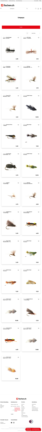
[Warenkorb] (40, 9)
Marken (22, 410)
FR (39, 0)
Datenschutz (34, 404)
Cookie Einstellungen (24, 416)
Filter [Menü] (21, 27)
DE (40, 0)
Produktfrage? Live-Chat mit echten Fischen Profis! (17, 409)
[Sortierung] (35, 33)
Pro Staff (22, 406)
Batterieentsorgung (35, 410)
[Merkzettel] (36, 9)
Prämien (22, 409)
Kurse (22, 411)
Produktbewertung (24, 415)
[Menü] (1, 8)
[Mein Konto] (38, 9)
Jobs (22, 414)
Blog (22, 405)
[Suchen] (27, 8)
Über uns (22, 404)
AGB (32, 405)
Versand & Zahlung (35, 409)
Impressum (33, 406)
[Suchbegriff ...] (17, 8)
